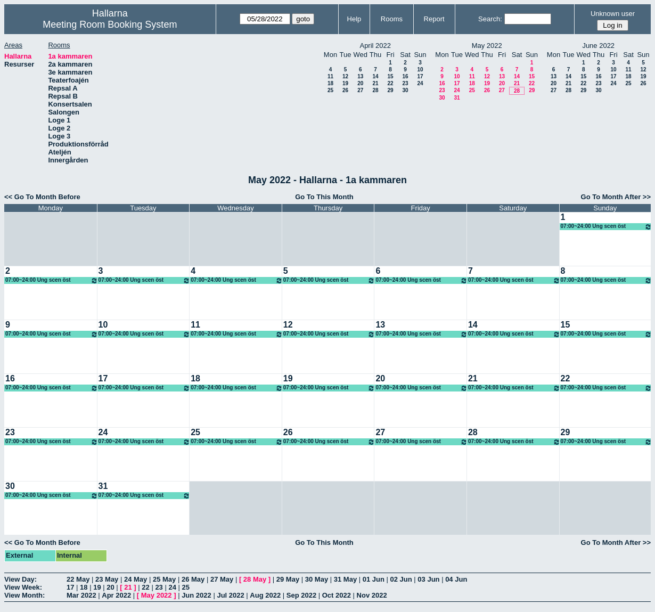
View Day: (20, 579)
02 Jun (401, 579)
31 (457, 98)
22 (390, 83)
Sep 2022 (301, 595)
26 (345, 90)
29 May (287, 579)
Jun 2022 (196, 595)
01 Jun (373, 579)
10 (420, 69)
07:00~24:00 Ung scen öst (606, 226)
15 (390, 76)
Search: (490, 19)
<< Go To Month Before (42, 197)
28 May (254, 579)
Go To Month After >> (616, 197)
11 (330, 76)
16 (405, 76)
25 (330, 90)
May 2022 (156, 595)
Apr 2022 (116, 595)
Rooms (392, 19)
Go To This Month (324, 197)
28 (375, 90)
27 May (221, 579)
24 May (135, 579)
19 (345, 83)
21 (375, 83)
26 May (193, 579)
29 (390, 90)
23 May (106, 579)
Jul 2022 (230, 595)
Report (434, 19)
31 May (345, 579)
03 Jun (428, 579)
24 (420, 83)
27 (360, 90)
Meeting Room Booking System (110, 24)
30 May (316, 579)
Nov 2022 (372, 595)
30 (405, 90)
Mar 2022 (81, 595)
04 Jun (456, 579)
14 (375, 76)
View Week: (23, 587)
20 (360, 83)
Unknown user (613, 14)
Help (354, 19)
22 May (78, 579)
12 (345, 76)
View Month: (24, 595)
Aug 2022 (265, 595)
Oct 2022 (336, 595)
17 (420, 76)
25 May (164, 579)
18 (330, 83)
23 (405, 83)
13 (360, 76)
